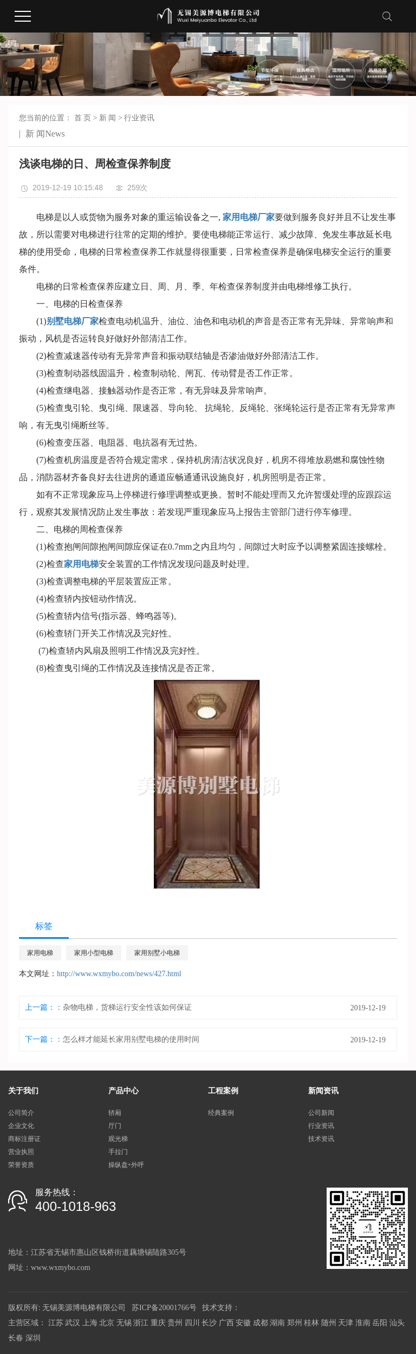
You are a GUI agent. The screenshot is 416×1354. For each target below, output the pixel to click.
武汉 (72, 1323)
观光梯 (118, 1139)
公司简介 (21, 1113)
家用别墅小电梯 (157, 953)
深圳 (33, 1338)
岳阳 (379, 1323)
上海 (90, 1323)
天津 (345, 1323)
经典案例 (221, 1113)
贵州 (175, 1323)
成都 (260, 1323)
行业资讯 (139, 118)
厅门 (114, 1126)
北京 (106, 1323)
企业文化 (21, 1126)
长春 (15, 1338)
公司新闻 (321, 1113)
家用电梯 (40, 953)
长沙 (209, 1323)
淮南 (362, 1323)
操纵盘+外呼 (126, 1165)
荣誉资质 (21, 1165)
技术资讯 (321, 1139)
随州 (328, 1323)
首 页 (83, 118)
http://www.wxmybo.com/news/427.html (119, 974)
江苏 (55, 1323)
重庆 (158, 1323)
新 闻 (107, 118)
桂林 (311, 1323)
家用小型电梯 (93, 953)
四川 (192, 1323)
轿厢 (114, 1113)
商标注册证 (24, 1139)
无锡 (124, 1323)
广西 (226, 1323)
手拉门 (118, 1152)
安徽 (243, 1323)
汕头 (397, 1323)
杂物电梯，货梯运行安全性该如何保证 (127, 1007)
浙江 (140, 1323)
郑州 (294, 1323)
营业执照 (21, 1152)
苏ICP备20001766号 (164, 1308)
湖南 (277, 1323)
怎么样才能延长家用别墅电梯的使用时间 (131, 1039)
